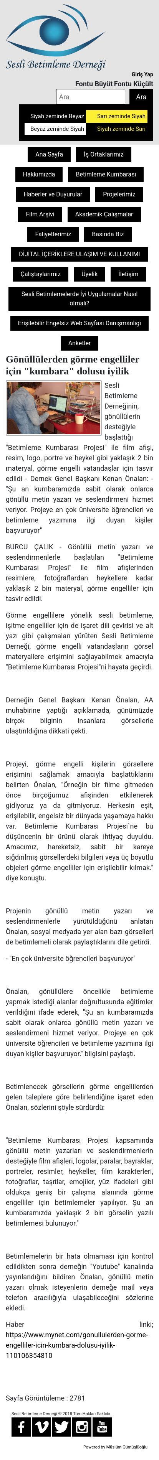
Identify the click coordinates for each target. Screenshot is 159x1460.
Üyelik (89, 274)
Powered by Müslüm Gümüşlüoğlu (115, 1447)
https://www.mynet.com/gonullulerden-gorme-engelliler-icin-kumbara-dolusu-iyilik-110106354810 (77, 1345)
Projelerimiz (119, 194)
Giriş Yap (142, 74)
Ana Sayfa (49, 154)
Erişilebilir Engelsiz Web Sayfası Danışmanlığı (79, 323)
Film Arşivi (40, 214)
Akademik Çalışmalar (104, 214)
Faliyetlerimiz (53, 234)
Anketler (79, 343)
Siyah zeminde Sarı (121, 128)
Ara (141, 97)
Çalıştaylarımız (41, 274)
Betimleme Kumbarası (106, 174)
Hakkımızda (39, 174)
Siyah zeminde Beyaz (57, 116)
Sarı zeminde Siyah (121, 116)
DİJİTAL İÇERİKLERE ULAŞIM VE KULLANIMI (79, 254)
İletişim (128, 274)
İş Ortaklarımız (103, 154)
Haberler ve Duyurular (52, 194)
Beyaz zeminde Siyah (57, 128)
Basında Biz (108, 234)
